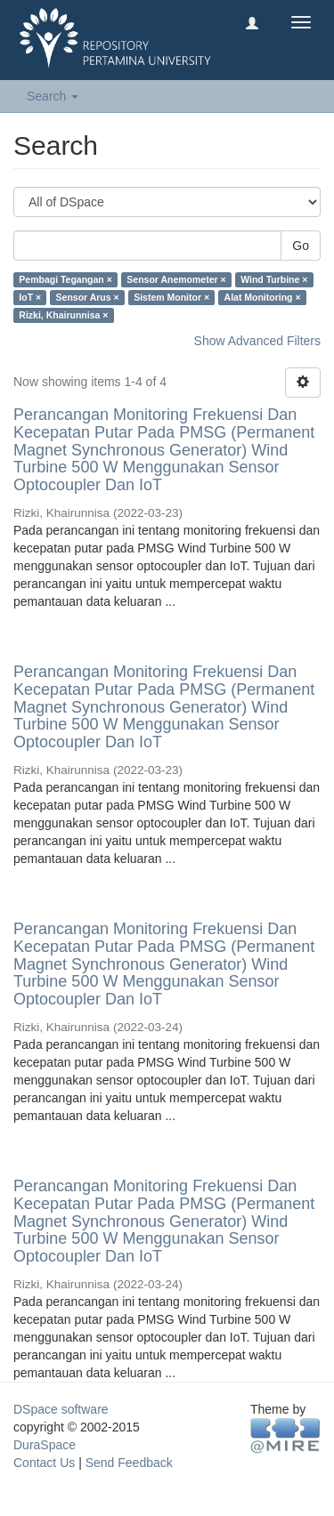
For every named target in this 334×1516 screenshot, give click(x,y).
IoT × (30, 297)
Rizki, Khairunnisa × (63, 315)
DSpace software (61, 1409)
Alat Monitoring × (262, 297)
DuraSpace (44, 1445)
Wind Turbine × (273, 279)
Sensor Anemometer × (175, 279)
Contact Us (44, 1463)
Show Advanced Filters (257, 341)
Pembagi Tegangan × (65, 279)
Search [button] (52, 96)
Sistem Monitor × (171, 297)
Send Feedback (129, 1463)
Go (300, 245)
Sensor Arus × (87, 297)
